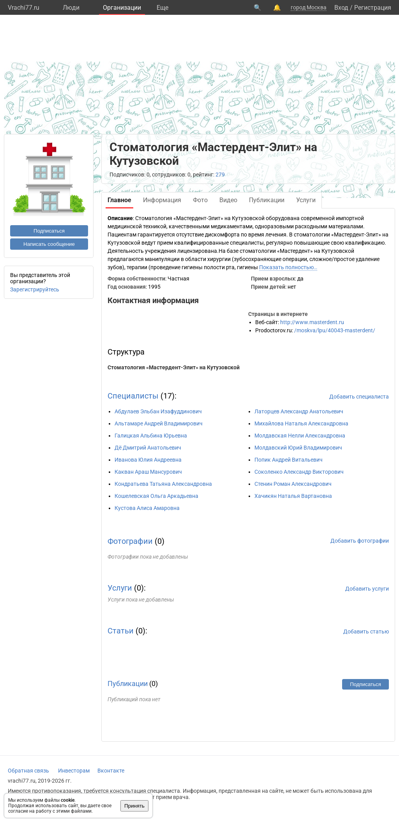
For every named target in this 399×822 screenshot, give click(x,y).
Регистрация (372, 7)
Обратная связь (28, 770)
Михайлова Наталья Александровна (301, 423)
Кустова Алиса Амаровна (147, 508)
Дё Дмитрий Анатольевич (148, 448)
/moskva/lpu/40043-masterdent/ (334, 330)
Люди (71, 7)
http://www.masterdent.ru (312, 322)
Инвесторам (74, 770)
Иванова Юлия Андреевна (148, 460)
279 (220, 174)
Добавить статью (366, 631)
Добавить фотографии (359, 541)
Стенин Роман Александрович (293, 484)
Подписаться (49, 231)
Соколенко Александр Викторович (299, 472)
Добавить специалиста (359, 396)
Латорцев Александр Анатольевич (298, 411)
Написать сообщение (49, 244)
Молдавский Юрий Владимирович (298, 448)
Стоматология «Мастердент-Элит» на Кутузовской (174, 367)
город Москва (309, 7)
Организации (122, 7)
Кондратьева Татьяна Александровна (163, 484)
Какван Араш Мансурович (148, 472)
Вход (341, 7)
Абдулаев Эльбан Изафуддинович (158, 411)
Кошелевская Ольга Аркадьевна (156, 496)
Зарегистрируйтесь (34, 289)
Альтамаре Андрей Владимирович (159, 423)
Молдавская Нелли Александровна (299, 435)
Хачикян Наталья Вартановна (293, 496)
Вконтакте (110, 770)
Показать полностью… (288, 267)
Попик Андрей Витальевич (288, 460)
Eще (162, 7)
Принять (134, 806)
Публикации (128, 683)
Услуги (120, 588)
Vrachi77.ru (23, 7)
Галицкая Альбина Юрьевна (151, 435)
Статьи (121, 630)
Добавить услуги (367, 589)
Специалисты (133, 395)
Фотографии (130, 541)
